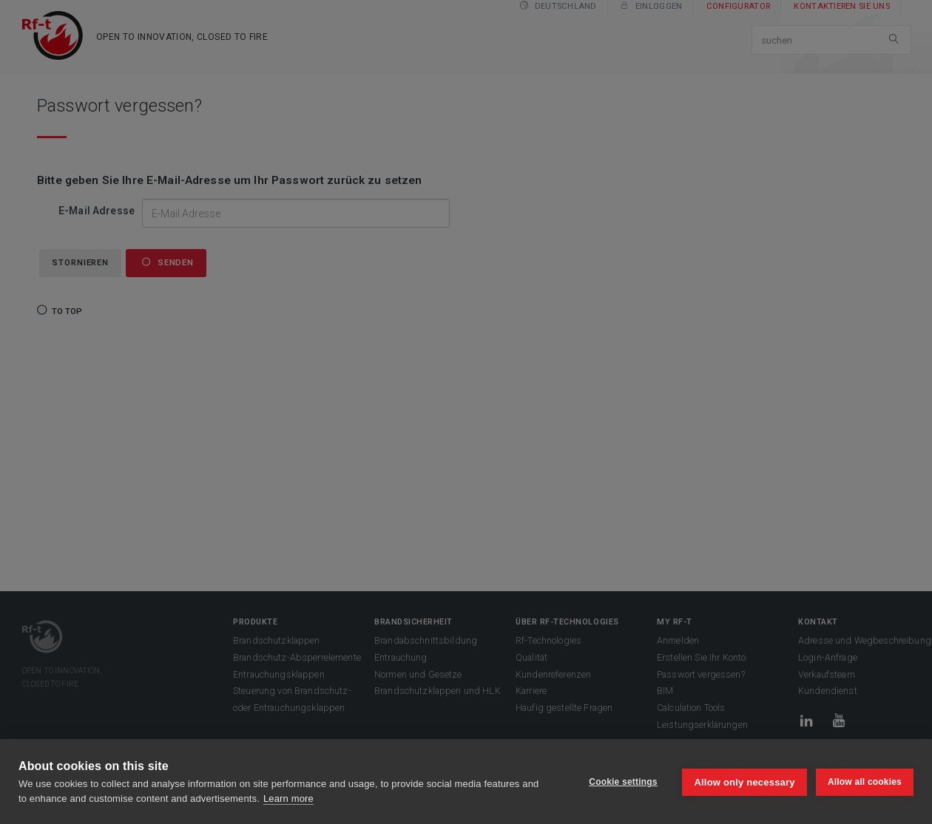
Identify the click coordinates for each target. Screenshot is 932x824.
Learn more (288, 798)
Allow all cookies (865, 782)
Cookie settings (621, 782)
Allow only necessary (743, 781)
